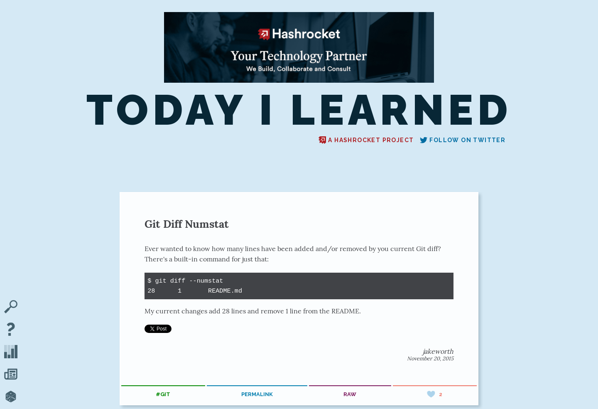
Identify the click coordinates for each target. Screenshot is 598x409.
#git (163, 394)
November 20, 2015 (430, 358)
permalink (257, 394)
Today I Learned (298, 110)
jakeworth (438, 351)
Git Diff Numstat (187, 224)
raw (349, 394)
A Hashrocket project (366, 140)
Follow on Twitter (462, 140)
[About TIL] (11, 330)
